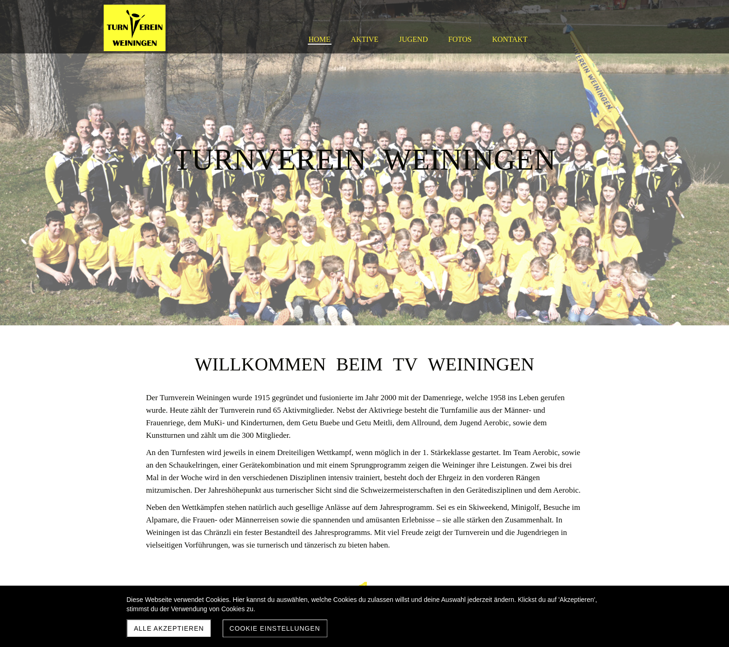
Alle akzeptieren (169, 628)
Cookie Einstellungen (275, 628)
